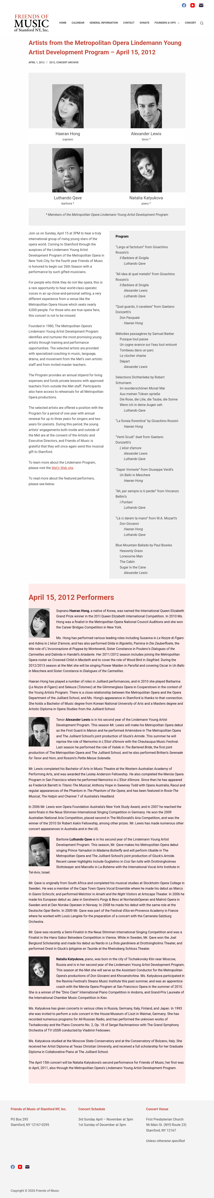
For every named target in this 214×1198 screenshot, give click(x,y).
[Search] (201, 23)
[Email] (201, 5)
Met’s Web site (62, 468)
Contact (128, 22)
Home (62, 22)
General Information (104, 22)
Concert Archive (67, 62)
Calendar (78, 22)
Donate (144, 22)
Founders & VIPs (168, 22)
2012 (52, 62)
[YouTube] (192, 5)
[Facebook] (184, 5)
